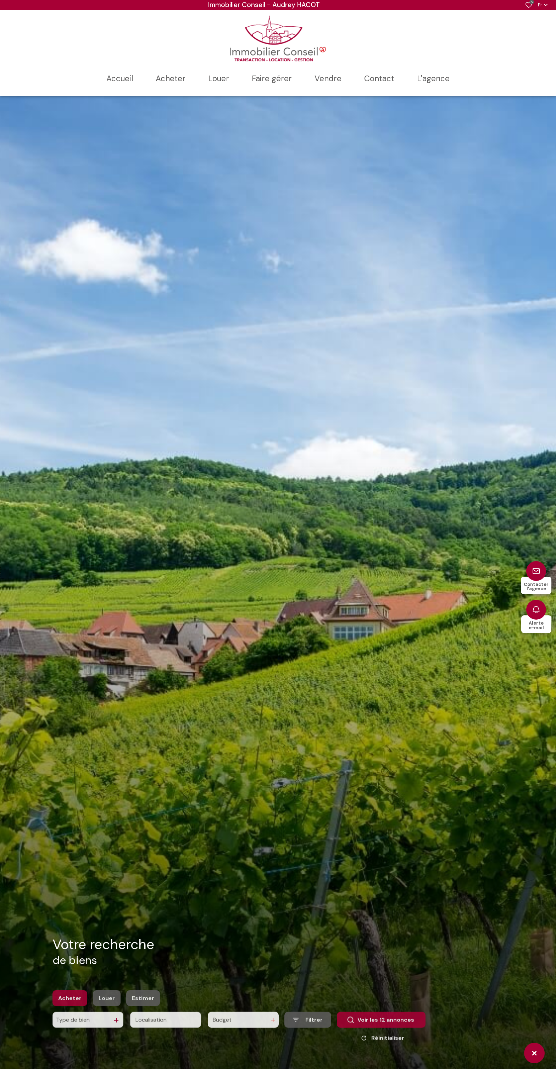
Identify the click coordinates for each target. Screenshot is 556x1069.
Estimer (143, 1007)
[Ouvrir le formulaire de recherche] (307, 1029)
